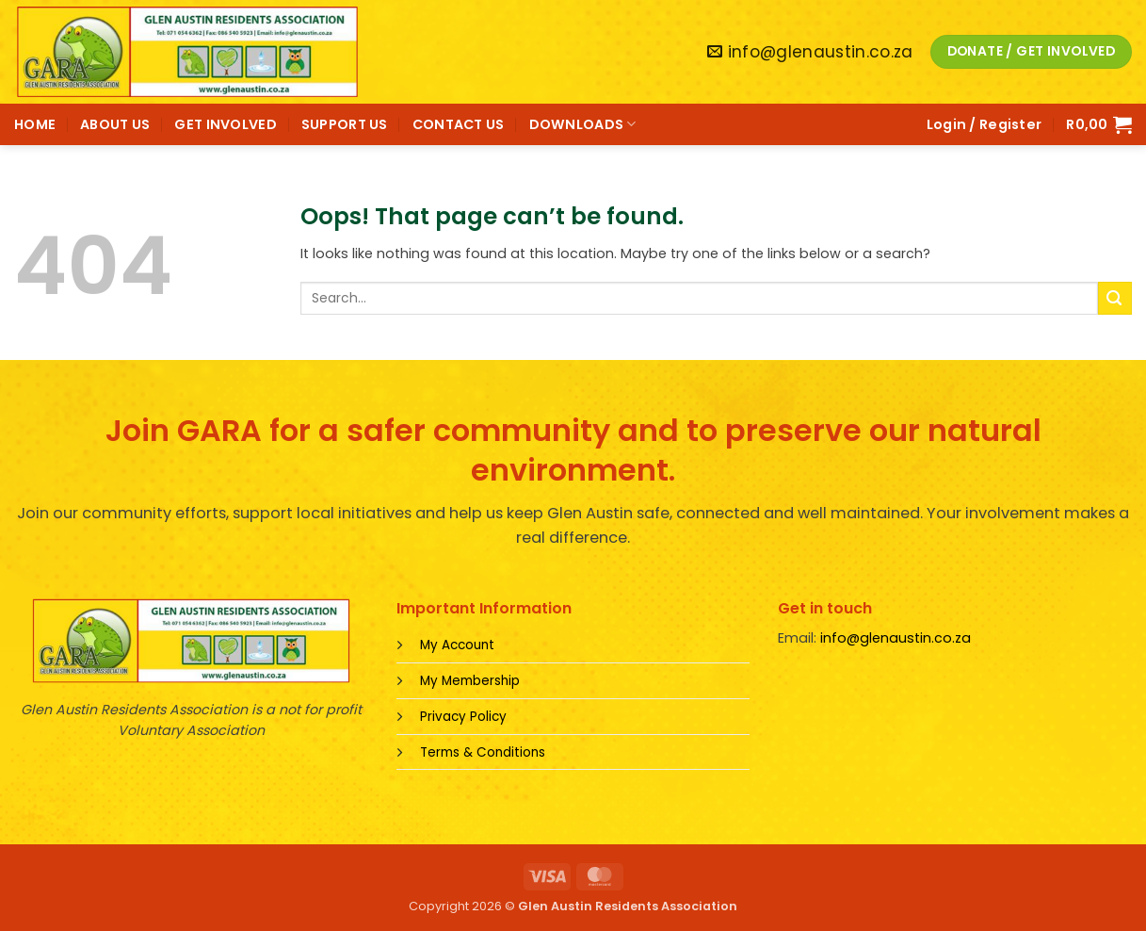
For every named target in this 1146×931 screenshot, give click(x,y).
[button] (984, 124)
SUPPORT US (344, 124)
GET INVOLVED (225, 124)
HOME (35, 124)
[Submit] (1115, 298)
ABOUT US (115, 124)
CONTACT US (458, 124)
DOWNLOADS (583, 124)
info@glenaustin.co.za (895, 638)
